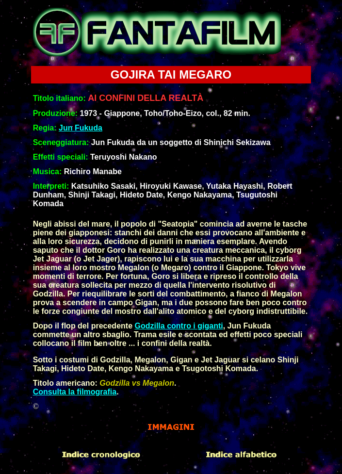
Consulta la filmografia (74, 392)
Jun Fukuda (80, 128)
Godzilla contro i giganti (178, 326)
